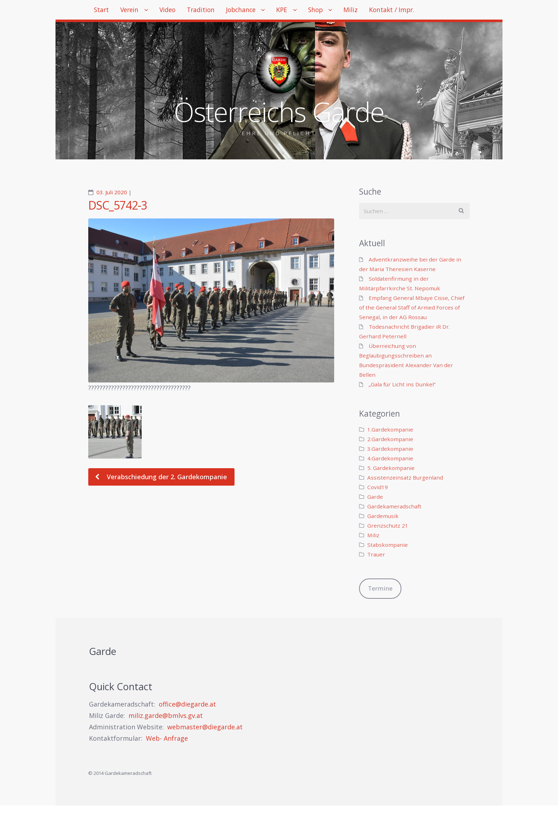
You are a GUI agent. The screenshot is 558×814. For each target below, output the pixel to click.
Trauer (376, 554)
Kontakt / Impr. (426, 10)
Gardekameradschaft (394, 506)
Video (177, 10)
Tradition (215, 10)
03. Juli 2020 (111, 192)
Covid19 (377, 487)
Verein (135, 10)
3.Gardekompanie (390, 448)
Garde (375, 496)
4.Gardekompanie (390, 458)
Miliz (381, 10)
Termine (380, 588)
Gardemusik (383, 515)
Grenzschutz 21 (387, 525)
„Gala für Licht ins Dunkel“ (402, 384)
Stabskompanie (387, 544)
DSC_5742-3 (117, 205)
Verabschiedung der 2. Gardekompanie (166, 476)
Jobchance (259, 10)
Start (103, 10)
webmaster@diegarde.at (205, 727)
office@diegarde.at (187, 704)
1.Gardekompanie (390, 429)
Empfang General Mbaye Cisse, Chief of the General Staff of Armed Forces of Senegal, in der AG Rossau (411, 307)
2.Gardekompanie (390, 439)
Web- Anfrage (167, 738)
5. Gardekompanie (391, 467)
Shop (342, 10)
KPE (305, 10)
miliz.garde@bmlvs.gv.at (165, 715)
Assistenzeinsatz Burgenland (405, 477)
